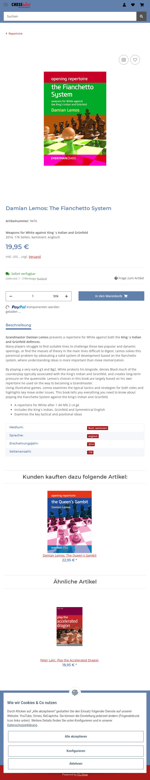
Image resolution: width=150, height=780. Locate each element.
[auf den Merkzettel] (135, 60)
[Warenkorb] (141, 4)
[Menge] (32, 296)
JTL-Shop (82, 774)
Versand (35, 257)
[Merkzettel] (133, 4)
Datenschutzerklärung (22, 725)
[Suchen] (70, 16)
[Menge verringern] (11, 296)
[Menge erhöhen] (66, 296)
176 (90, 452)
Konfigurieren (75, 751)
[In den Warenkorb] (9, 47)
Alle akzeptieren (76, 736)
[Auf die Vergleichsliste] (124, 60)
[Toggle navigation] (6, 2)
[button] (124, 4)
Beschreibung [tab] (18, 325)
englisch (93, 436)
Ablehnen (75, 763)
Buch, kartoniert (97, 428)
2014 (91, 444)
